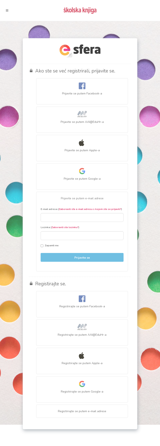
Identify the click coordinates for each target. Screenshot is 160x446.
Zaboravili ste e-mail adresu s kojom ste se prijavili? (90, 209)
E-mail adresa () (81, 209)
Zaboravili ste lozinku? (65, 227)
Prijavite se (82, 258)
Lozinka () (60, 227)
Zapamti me (50, 245)
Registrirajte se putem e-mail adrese (82, 411)
